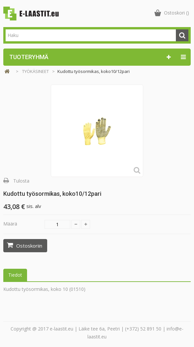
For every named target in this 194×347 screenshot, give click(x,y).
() (176, 13)
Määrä (10, 224)
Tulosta (21, 181)
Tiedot (15, 275)
